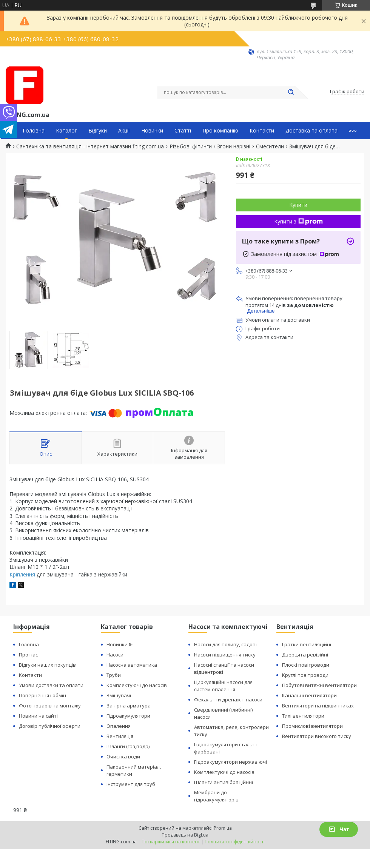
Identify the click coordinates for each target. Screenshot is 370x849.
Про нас (28, 654)
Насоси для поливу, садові (225, 644)
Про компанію (220, 130)
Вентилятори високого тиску (316, 736)
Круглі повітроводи (305, 675)
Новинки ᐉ (119, 644)
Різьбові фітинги (191, 146)
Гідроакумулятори (128, 715)
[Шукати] (290, 92)
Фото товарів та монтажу (50, 705)
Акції (124, 130)
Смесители (270, 146)
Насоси (114, 654)
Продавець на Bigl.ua (185, 835)
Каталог (66, 130)
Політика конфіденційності (235, 841)
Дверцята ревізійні (305, 654)
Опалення (118, 726)
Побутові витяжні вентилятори (319, 685)
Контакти (262, 130)
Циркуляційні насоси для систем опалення (223, 686)
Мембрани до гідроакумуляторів (216, 796)
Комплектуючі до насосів (136, 685)
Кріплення (22, 574)
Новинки (152, 130)
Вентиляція (119, 736)
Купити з (298, 221)
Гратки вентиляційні (306, 644)
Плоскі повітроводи (305, 664)
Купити (298, 204)
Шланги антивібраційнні (223, 782)
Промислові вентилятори (312, 726)
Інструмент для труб (130, 784)
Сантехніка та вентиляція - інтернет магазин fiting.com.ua (90, 146)
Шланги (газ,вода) (128, 746)
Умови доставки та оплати (51, 685)
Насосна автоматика (131, 664)
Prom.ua (223, 828)
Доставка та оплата (311, 130)
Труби (113, 675)
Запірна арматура (128, 705)
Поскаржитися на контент (171, 841)
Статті (182, 130)
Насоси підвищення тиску (225, 654)
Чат (338, 829)
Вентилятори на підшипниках (318, 705)
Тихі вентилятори (303, 715)
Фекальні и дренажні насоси (228, 699)
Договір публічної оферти (49, 726)
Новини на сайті (38, 715)
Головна (34, 130)
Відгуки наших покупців (47, 664)
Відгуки (97, 130)
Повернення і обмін (42, 695)
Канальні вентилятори (309, 695)
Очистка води (123, 756)
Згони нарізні (233, 146)
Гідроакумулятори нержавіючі (230, 761)
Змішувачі (118, 695)
